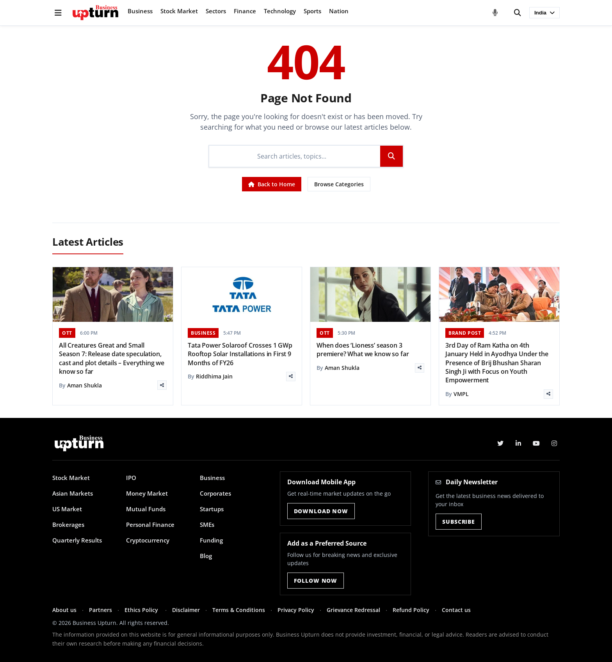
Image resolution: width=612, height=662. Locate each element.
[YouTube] (536, 443)
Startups (212, 509)
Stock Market (179, 11)
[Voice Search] (495, 13)
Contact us (456, 610)
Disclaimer (186, 610)
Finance (245, 11)
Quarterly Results (77, 540)
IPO (131, 478)
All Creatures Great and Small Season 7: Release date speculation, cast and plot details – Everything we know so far (111, 358)
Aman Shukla (84, 385)
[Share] (162, 385)
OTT (67, 333)
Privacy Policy (296, 610)
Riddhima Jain (214, 376)
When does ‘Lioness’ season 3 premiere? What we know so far (363, 349)
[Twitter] (500, 443)
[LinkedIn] (518, 443)
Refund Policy (411, 610)
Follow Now (315, 580)
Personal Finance (150, 524)
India (544, 13)
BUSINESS (203, 333)
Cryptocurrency (147, 540)
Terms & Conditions (238, 610)
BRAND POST (464, 333)
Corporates (215, 493)
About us (64, 610)
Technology (280, 11)
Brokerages (68, 524)
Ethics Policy (142, 610)
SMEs (207, 524)
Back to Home (271, 184)
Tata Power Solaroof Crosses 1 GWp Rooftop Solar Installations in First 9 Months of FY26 (240, 354)
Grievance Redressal (353, 610)
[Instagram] (554, 443)
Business (140, 11)
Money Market (147, 493)
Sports (312, 11)
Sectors (216, 11)
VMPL (461, 394)
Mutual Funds (145, 509)
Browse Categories (339, 184)
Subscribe (458, 521)
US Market (67, 509)
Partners (100, 610)
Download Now (321, 511)
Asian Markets (72, 493)
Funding (211, 540)
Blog (206, 556)
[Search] (517, 13)
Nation (339, 11)
